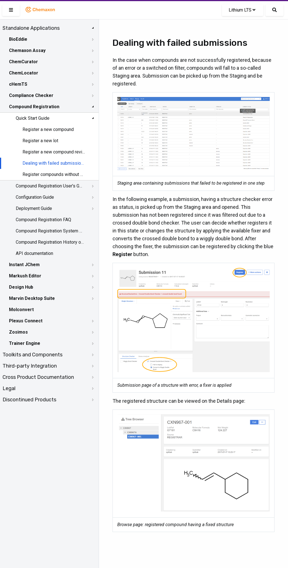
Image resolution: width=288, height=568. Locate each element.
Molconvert (21, 309)
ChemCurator (23, 61)
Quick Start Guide (33, 118)
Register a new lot (40, 140)
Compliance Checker (31, 95)
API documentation (34, 253)
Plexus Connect (25, 320)
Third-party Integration (30, 366)
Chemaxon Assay (27, 50)
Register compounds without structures (53, 174)
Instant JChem (24, 264)
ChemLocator (23, 73)
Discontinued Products (29, 400)
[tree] (49, 213)
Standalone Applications (31, 28)
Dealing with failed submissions (53, 163)
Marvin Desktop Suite (32, 298)
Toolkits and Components (32, 355)
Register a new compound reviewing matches (53, 152)
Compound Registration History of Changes (50, 242)
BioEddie (18, 39)
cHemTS (18, 84)
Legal (9, 388)
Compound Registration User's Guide (50, 186)
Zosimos (18, 332)
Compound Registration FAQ (43, 219)
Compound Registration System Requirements (50, 231)
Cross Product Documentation (38, 377)
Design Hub (21, 287)
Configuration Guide (35, 197)
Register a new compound (48, 129)
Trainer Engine (24, 343)
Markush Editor (25, 276)
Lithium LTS (242, 10)
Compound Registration (34, 106)
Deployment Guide (34, 208)
